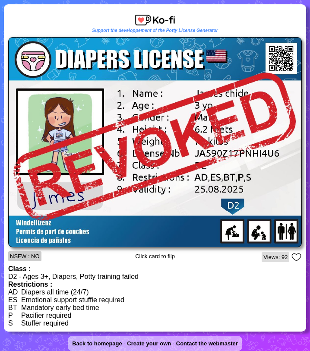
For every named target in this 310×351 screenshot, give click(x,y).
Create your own (149, 343)
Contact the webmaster (207, 343)
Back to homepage (97, 343)
